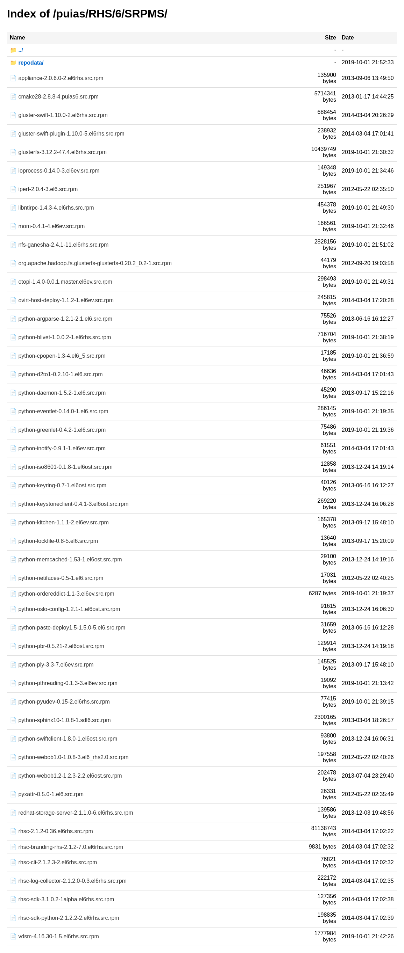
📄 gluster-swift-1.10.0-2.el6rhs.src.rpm (59, 115)
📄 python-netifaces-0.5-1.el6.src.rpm (56, 578)
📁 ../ (16, 50)
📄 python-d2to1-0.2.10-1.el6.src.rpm (56, 374)
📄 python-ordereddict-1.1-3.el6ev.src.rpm (62, 594)
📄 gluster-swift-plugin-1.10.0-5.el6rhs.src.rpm (67, 134)
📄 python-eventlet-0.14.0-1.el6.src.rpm (59, 411)
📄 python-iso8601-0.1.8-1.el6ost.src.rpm (61, 467)
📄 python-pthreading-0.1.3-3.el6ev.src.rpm (64, 683)
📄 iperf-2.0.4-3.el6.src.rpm (44, 189)
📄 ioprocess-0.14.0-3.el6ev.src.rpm (54, 171)
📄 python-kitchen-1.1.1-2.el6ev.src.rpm (59, 522)
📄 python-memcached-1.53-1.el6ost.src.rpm (66, 559)
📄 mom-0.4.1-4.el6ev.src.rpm (47, 226)
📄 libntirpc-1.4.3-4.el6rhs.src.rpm (52, 208)
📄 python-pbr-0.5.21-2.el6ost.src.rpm (57, 646)
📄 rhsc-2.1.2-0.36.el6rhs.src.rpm (51, 831)
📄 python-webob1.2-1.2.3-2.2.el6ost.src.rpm (66, 776)
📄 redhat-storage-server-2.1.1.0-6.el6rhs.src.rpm (71, 813)
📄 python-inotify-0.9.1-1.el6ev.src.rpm (58, 448)
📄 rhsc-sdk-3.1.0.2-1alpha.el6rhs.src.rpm (62, 899)
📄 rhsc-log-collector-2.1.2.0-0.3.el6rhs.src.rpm (68, 881)
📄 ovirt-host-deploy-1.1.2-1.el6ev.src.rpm (62, 300)
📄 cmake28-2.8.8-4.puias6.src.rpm (54, 97)
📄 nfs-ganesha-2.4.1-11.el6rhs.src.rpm (59, 245)
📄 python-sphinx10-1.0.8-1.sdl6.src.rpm (60, 720)
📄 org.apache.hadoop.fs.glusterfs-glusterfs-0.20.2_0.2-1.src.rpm (91, 263)
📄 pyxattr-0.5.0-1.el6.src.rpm (47, 794)
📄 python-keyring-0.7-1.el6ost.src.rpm (58, 485)
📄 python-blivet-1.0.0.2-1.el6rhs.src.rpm (60, 337)
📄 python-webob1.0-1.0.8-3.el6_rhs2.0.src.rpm (69, 757)
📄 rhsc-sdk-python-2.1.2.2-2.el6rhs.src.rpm (64, 918)
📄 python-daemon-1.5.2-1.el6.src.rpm (58, 393)
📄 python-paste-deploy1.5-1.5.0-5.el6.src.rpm (67, 628)
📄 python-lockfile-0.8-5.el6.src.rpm (54, 541)
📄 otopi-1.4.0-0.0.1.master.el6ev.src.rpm (61, 282)
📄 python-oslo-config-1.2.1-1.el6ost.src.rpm (65, 609)
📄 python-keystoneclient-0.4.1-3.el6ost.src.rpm (69, 504)
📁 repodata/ (26, 63)
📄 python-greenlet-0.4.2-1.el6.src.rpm (58, 430)
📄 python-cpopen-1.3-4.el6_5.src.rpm (57, 356)
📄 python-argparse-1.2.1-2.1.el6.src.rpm (61, 319)
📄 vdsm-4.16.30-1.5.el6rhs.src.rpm (54, 936)
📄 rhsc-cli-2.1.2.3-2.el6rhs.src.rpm (53, 862)
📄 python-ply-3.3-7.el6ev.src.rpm (51, 665)
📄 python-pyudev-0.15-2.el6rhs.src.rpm (60, 702)
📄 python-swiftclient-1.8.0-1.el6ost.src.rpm (63, 739)
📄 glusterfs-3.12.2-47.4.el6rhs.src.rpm (58, 152)
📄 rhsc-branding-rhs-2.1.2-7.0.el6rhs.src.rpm (66, 847)
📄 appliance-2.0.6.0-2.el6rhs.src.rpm (56, 78)
